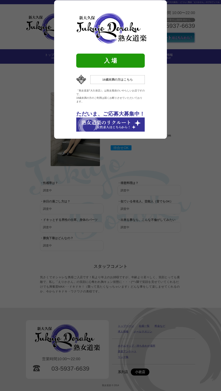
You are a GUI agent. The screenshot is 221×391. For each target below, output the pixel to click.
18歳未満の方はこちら (117, 79)
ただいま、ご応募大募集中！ (110, 121)
